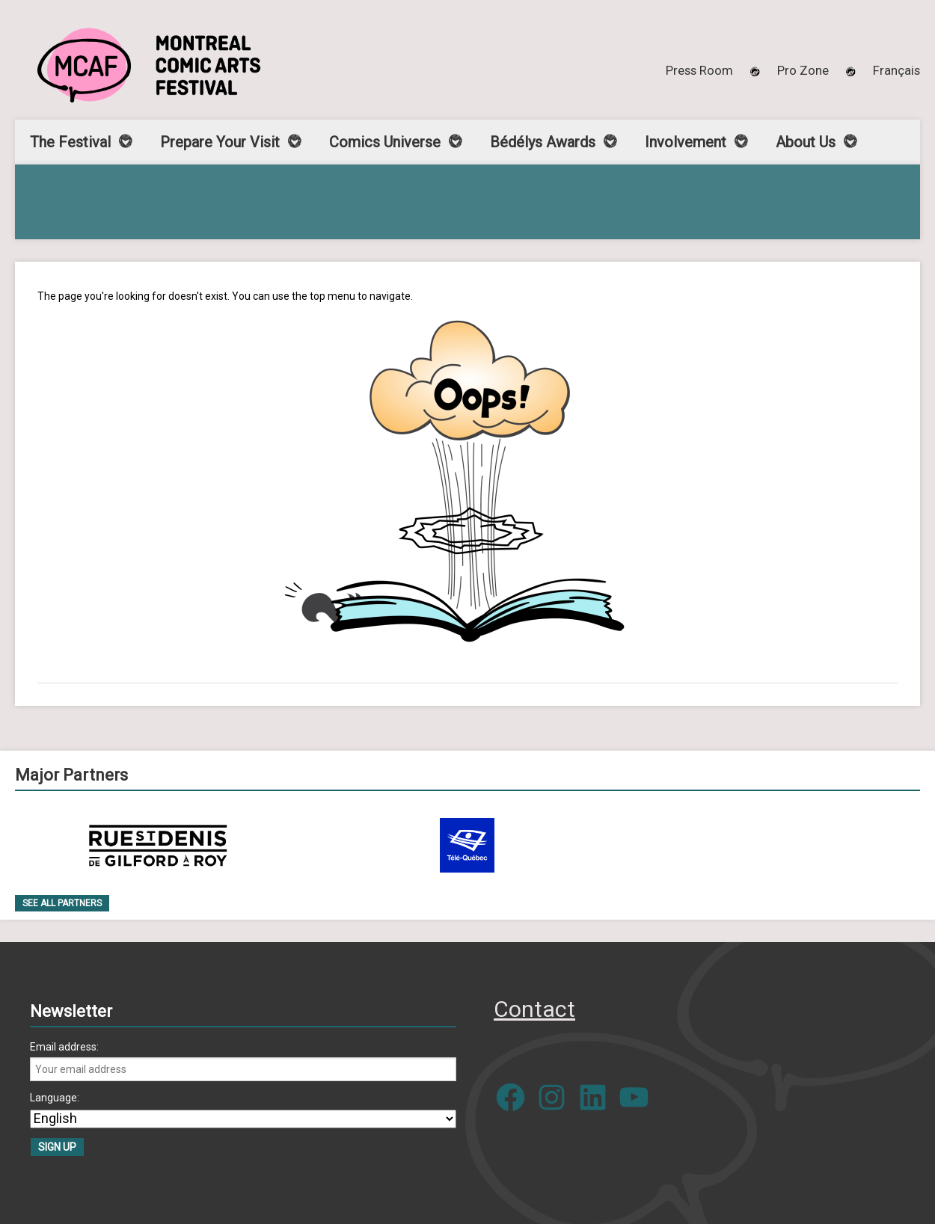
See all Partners (62, 903)
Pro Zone (803, 70)
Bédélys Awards (542, 142)
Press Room (699, 70)
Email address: (64, 1047)
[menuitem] (896, 70)
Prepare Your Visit (220, 142)
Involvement (685, 142)
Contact (534, 1009)
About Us (806, 142)
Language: (54, 1098)
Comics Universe (385, 142)
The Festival (70, 142)
